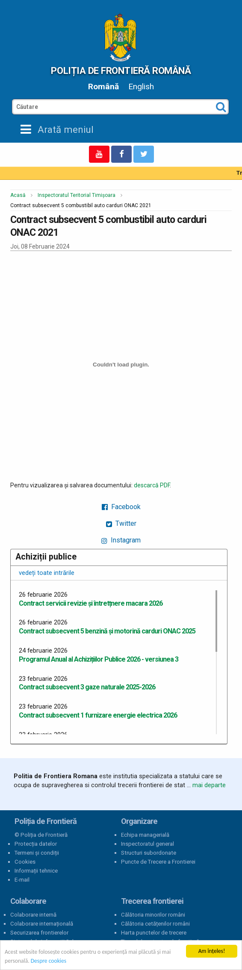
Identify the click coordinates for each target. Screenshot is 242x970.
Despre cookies (48, 961)
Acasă (18, 195)
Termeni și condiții (37, 853)
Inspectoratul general (147, 844)
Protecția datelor (36, 844)
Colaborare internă (33, 914)
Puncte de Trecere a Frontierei (158, 862)
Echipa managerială (145, 835)
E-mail (22, 879)
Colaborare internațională (41, 923)
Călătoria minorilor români (153, 914)
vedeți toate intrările (46, 573)
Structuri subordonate (148, 853)
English (141, 86)
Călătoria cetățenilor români (155, 923)
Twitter (121, 523)
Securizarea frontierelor (39, 932)
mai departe (209, 785)
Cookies (25, 862)
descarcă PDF (152, 485)
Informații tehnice (36, 870)
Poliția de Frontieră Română (121, 70)
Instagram (121, 540)
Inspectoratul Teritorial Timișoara (76, 195)
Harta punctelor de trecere (153, 932)
